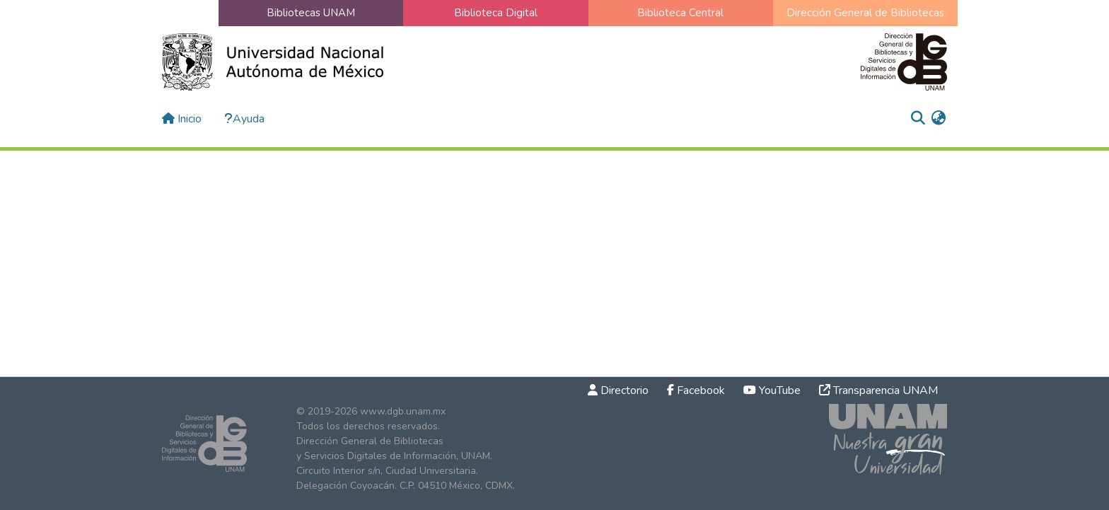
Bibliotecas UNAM (311, 13)
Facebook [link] (696, 390)
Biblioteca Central (680, 13)
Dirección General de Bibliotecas (865, 13)
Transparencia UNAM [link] (878, 390)
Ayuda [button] (244, 119)
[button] (918, 118)
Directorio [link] (618, 390)
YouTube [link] (772, 390)
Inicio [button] (182, 119)
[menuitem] (938, 118)
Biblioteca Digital (496, 13)
